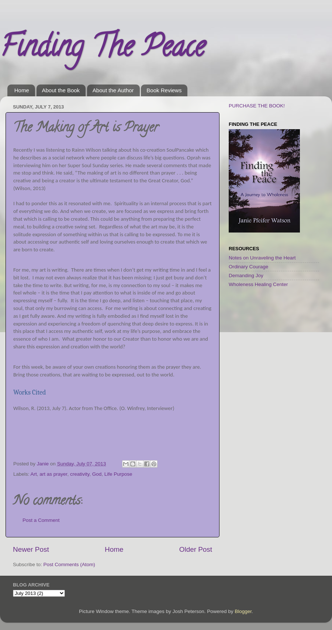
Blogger (243, 611)
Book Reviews (163, 90)
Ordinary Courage (248, 266)
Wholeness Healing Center (258, 284)
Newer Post (31, 549)
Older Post (195, 549)
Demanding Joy (246, 275)
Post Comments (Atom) (69, 564)
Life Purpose (118, 474)
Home (21, 90)
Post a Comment (41, 520)
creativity (79, 474)
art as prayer (53, 474)
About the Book (61, 90)
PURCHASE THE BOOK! (257, 106)
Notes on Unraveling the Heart (262, 258)
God (97, 474)
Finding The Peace (102, 49)
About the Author (113, 90)
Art (34, 474)
